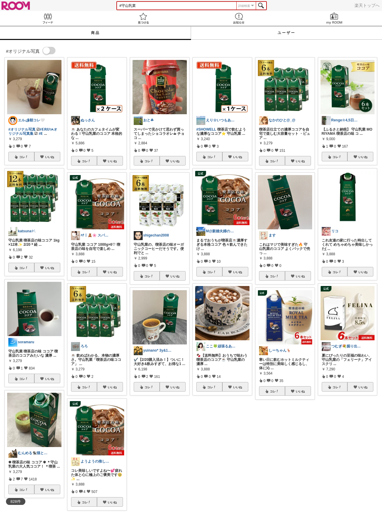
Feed (48, 18)
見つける (143, 18)
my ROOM (334, 18)
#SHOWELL (206, 129)
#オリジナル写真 (22, 129)
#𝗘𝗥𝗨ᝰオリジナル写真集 (32, 131)
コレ (23, 156)
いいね (49, 156)
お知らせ (238, 18)
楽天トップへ (367, 5)
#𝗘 (41, 134)
